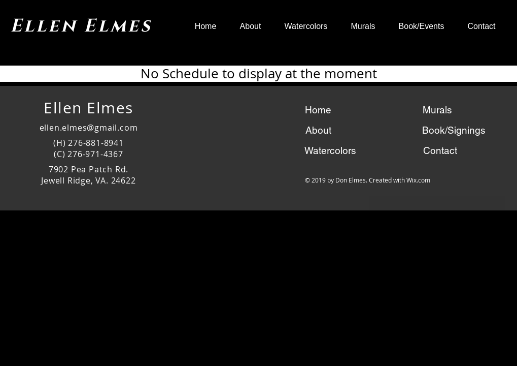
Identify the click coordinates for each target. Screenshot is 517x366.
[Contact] (440, 150)
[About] (318, 130)
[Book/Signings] (454, 130)
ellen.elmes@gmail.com (89, 127)
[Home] (318, 110)
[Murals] (437, 110)
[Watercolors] (330, 150)
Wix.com (418, 180)
